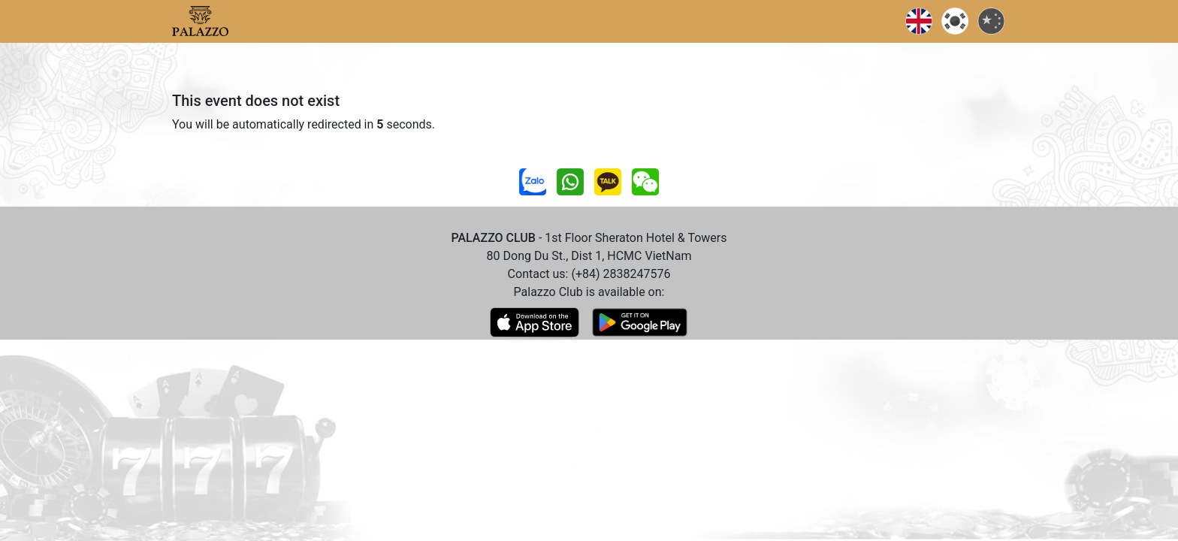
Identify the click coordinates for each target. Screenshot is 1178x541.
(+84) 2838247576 (620, 274)
